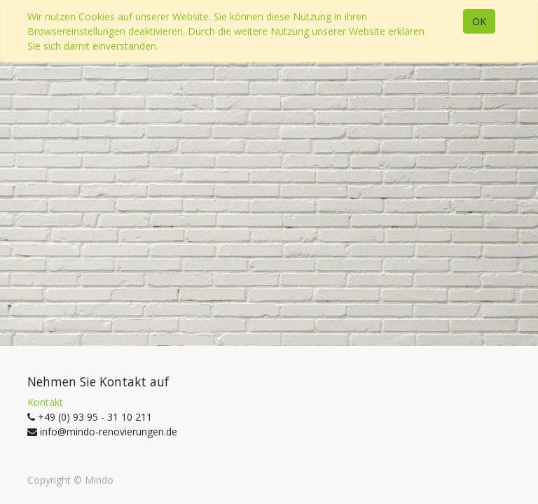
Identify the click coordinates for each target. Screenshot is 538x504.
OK (479, 21)
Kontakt (45, 402)
